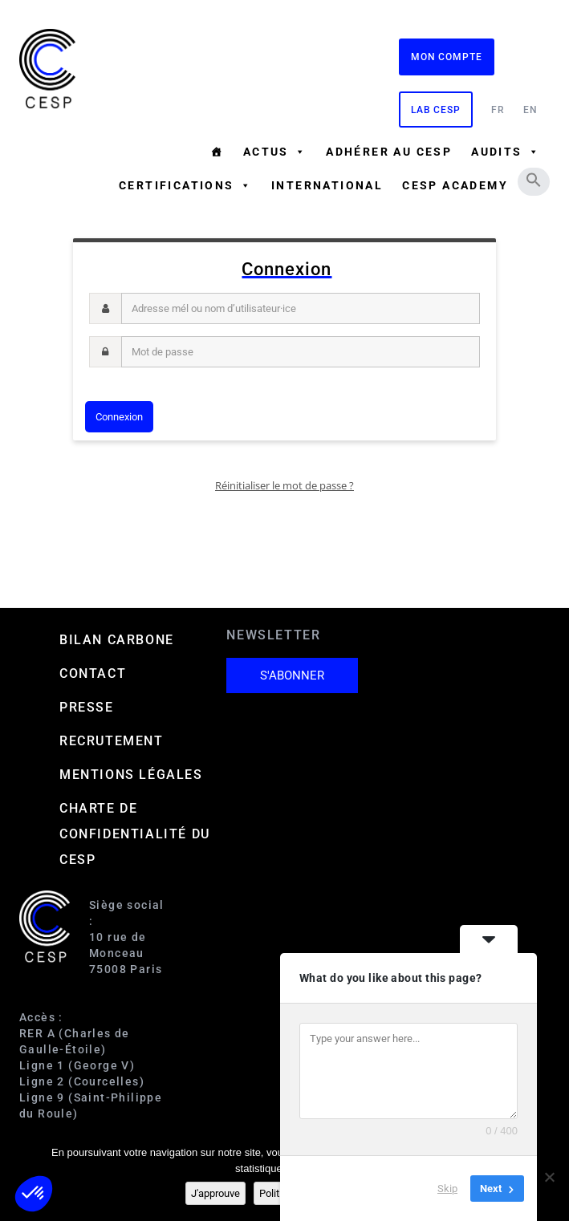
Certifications (185, 185)
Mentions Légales (131, 774)
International (327, 185)
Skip (447, 1188)
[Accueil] (217, 152)
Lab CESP (436, 110)
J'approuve (215, 1193)
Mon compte (446, 57)
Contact (92, 673)
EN (530, 110)
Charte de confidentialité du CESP (134, 834)
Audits (505, 152)
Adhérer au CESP (389, 151)
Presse (86, 707)
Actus (275, 152)
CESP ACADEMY (455, 185)
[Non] (549, 1177)
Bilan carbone (116, 639)
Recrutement (111, 740)
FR (498, 110)
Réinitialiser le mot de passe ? (284, 485)
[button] (534, 180)
